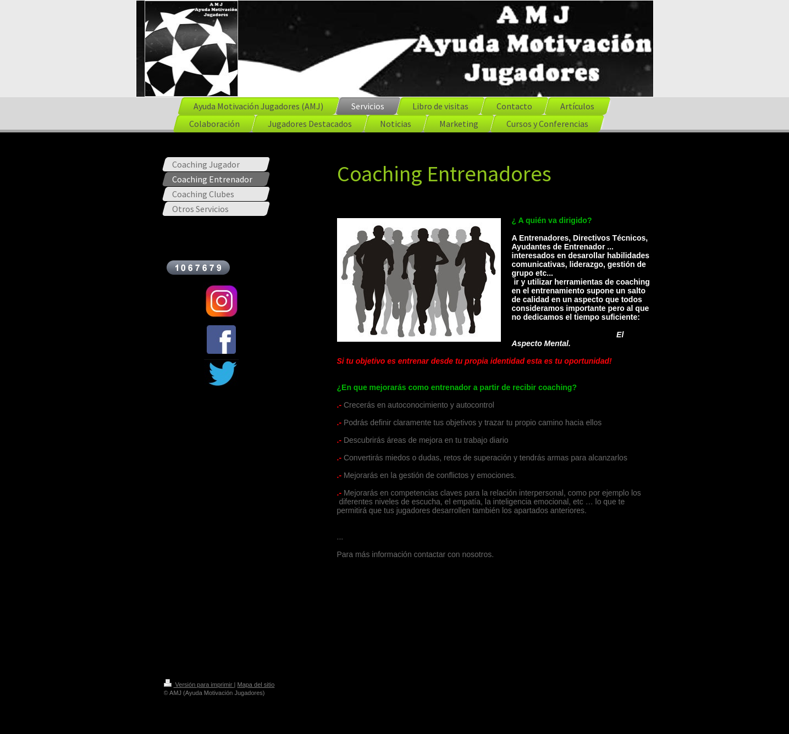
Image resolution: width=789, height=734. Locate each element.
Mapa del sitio (255, 684)
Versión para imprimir (199, 684)
